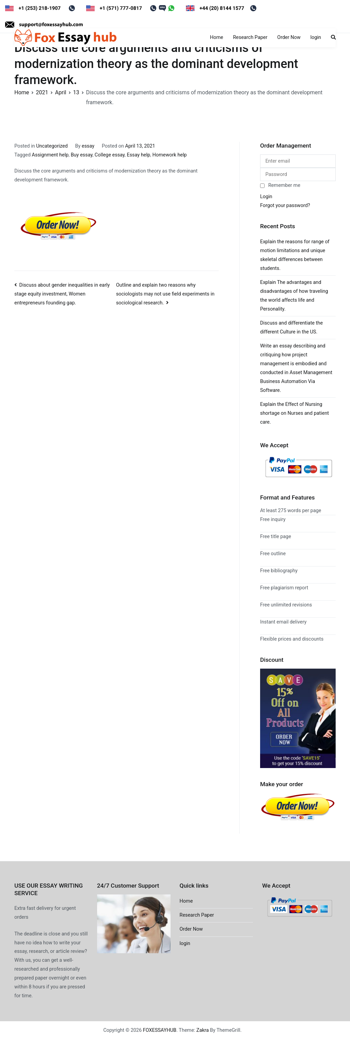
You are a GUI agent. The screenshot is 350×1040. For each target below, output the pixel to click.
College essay (110, 155)
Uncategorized (52, 146)
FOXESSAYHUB (159, 1030)
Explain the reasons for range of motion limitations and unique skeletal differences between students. (294, 255)
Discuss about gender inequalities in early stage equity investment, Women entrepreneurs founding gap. (62, 294)
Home (216, 37)
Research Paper (250, 37)
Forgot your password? (285, 205)
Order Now (288, 37)
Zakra (203, 1030)
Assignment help (50, 155)
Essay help (138, 155)
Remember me (280, 185)
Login (266, 197)
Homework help (169, 155)
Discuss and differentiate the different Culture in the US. (291, 327)
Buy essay (82, 155)
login (315, 37)
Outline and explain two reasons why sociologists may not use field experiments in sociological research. (165, 294)
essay (88, 146)
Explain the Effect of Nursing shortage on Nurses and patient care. (294, 413)
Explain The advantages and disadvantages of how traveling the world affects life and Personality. (294, 295)
